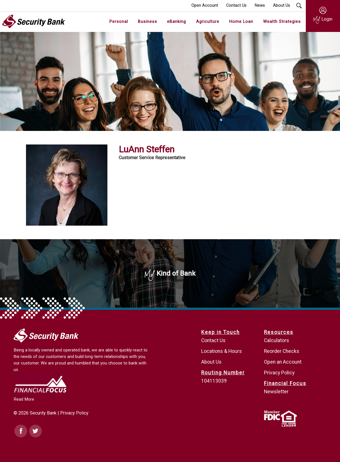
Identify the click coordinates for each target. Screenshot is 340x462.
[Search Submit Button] (299, 5)
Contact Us (213, 340)
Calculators (276, 340)
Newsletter (276, 391)
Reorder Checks (281, 351)
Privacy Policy (74, 413)
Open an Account (283, 362)
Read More (24, 399)
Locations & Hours (221, 351)
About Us (211, 362)
